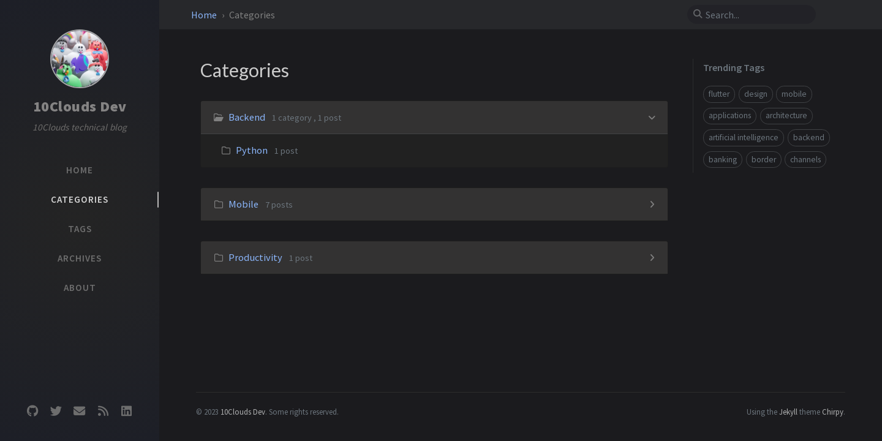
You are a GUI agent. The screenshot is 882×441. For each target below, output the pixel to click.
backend (808, 137)
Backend (246, 117)
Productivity (255, 257)
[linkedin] (126, 411)
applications (730, 115)
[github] (32, 411)
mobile (794, 94)
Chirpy (832, 412)
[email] (79, 411)
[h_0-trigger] (652, 116)
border (764, 159)
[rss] (103, 411)
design (755, 94)
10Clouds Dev (80, 106)
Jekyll (788, 412)
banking (723, 159)
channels (805, 159)
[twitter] (55, 411)
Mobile (243, 204)
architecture (786, 115)
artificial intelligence (743, 137)
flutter (719, 94)
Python (252, 150)
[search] (756, 15)
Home (205, 15)
